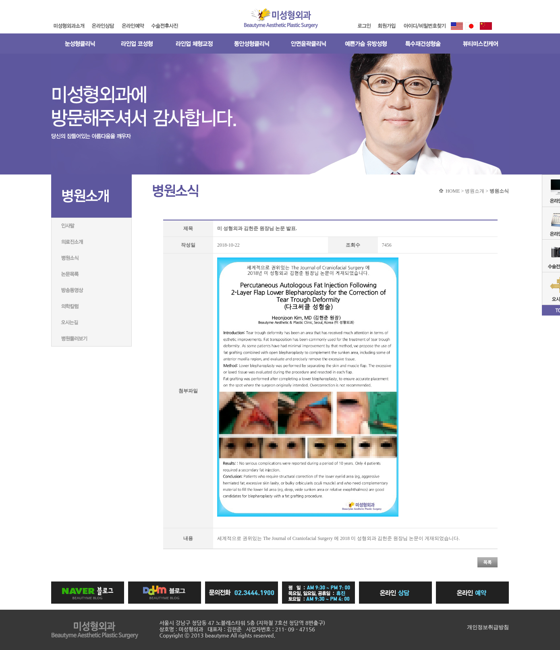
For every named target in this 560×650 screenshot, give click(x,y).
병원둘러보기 (91, 338)
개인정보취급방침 (488, 627)
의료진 (91, 242)
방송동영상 (91, 290)
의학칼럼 (91, 306)
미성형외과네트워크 (91, 322)
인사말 (91, 226)
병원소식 (91, 258)
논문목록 (91, 274)
